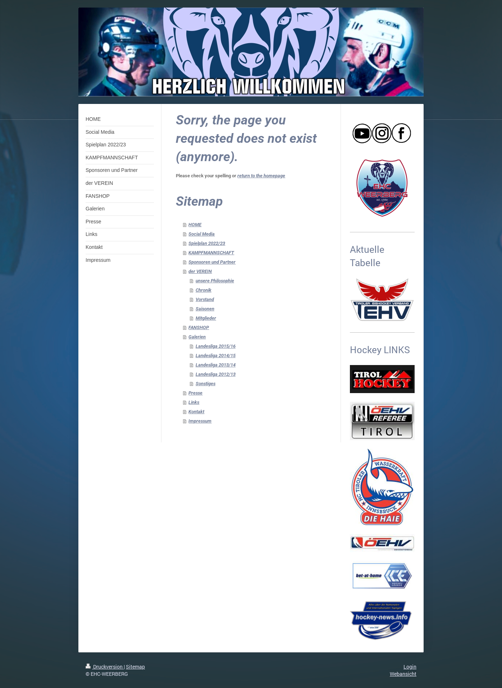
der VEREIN (200, 271)
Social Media (201, 234)
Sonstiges (205, 383)
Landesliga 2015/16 (216, 346)
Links (193, 402)
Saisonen (205, 308)
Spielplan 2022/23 (206, 243)
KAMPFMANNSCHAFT (211, 252)
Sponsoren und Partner (212, 262)
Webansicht (403, 673)
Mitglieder (206, 318)
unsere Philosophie (215, 280)
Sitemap (135, 666)
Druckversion (105, 666)
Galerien (197, 337)
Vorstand (205, 299)
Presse (195, 393)
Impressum (199, 421)
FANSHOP (198, 327)
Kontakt (196, 411)
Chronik (203, 290)
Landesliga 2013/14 (216, 365)
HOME (194, 224)
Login (409, 666)
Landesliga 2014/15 (216, 355)
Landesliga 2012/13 (216, 374)
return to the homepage (261, 175)
